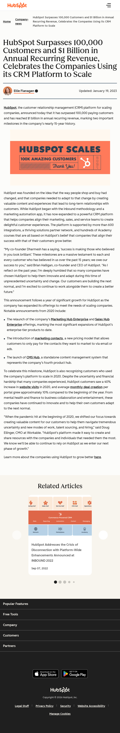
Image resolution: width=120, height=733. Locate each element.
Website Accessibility (91, 706)
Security (65, 706)
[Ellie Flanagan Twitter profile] (36, 91)
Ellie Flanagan (24, 91)
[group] (60, 535)
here (97, 457)
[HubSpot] (60, 689)
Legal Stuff (22, 706)
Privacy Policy (44, 706)
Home (7, 21)
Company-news (21, 21)
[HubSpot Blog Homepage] (17, 5)
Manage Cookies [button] (60, 713)
